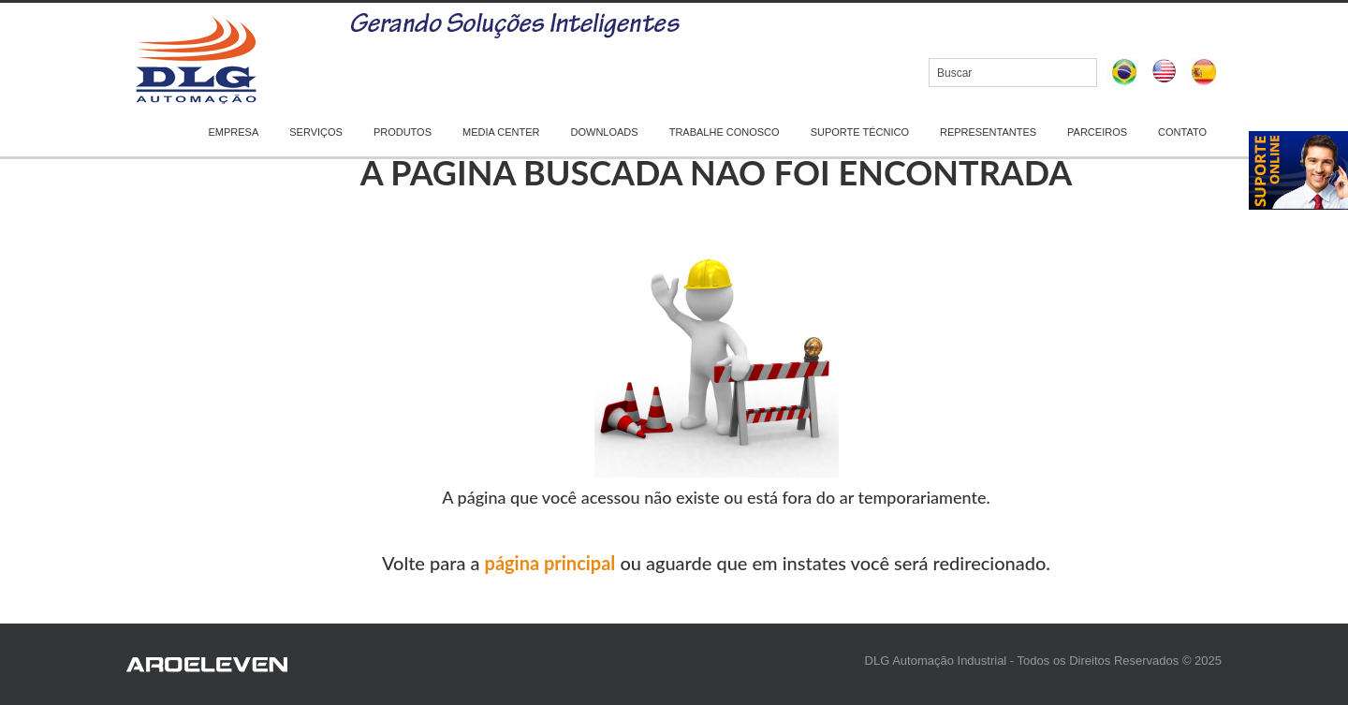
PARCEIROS (1097, 132)
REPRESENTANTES (988, 132)
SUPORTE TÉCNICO (860, 132)
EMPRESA (233, 132)
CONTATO (1182, 132)
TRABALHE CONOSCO (724, 132)
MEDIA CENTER (501, 132)
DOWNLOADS (604, 132)
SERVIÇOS (316, 132)
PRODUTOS (403, 132)
